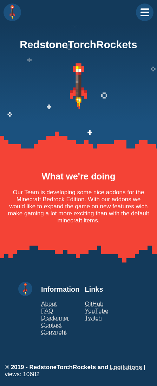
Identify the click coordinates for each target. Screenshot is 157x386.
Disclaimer (55, 318)
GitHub (94, 303)
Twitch (93, 318)
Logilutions (126, 367)
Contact (51, 325)
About (49, 303)
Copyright (54, 332)
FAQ (47, 311)
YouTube (97, 311)
